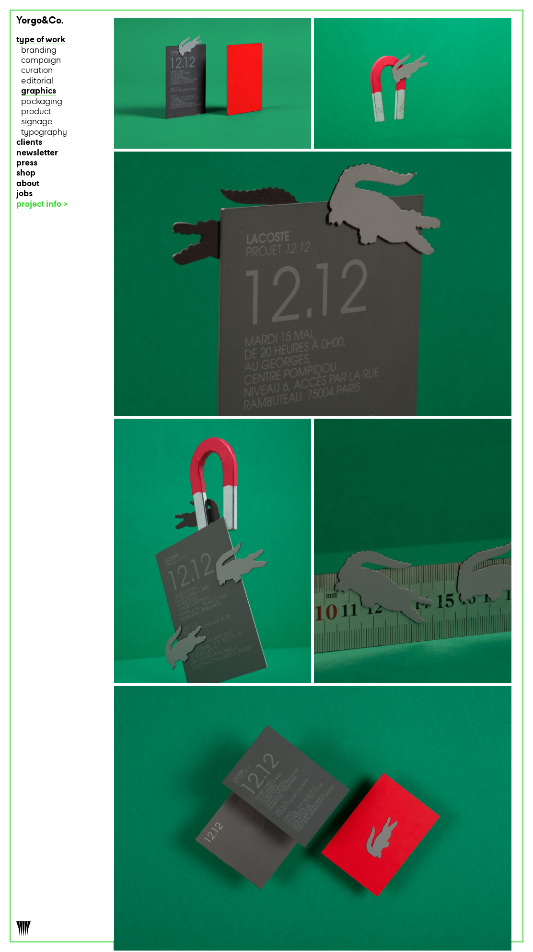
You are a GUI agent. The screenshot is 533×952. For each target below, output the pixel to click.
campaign (41, 61)
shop (25, 173)
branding (39, 51)
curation (37, 71)
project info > (42, 204)
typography (44, 133)
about (27, 184)
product (36, 112)
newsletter (37, 153)
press (26, 163)
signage (37, 122)
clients (29, 143)
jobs (24, 194)
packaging (41, 102)
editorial (37, 81)
